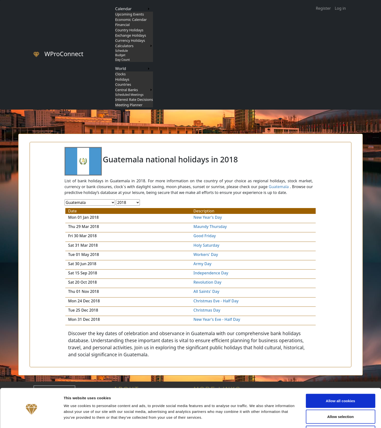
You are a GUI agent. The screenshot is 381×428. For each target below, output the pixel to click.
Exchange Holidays (130, 35)
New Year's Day (208, 217)
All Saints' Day (207, 291)
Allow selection (340, 399)
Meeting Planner (128, 105)
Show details (255, 415)
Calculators (124, 46)
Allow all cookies (340, 383)
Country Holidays (129, 30)
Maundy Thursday (210, 226)
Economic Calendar (131, 19)
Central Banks (126, 89)
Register (323, 8)
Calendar (123, 8)
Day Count (122, 60)
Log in (340, 8)
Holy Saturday (207, 245)
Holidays (122, 79)
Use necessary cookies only (340, 415)
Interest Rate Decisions (134, 99)
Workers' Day (206, 254)
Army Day (203, 263)
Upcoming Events (129, 14)
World (120, 68)
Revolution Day (207, 282)
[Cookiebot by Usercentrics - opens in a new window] (31, 418)
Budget (120, 55)
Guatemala (279, 186)
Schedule (121, 51)
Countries (123, 84)
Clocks (120, 74)
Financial (122, 24)
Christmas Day (207, 310)
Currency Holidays (130, 40)
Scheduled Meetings (129, 95)
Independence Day (211, 273)
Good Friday (205, 235)
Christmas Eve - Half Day (216, 301)
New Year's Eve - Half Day (217, 319)
